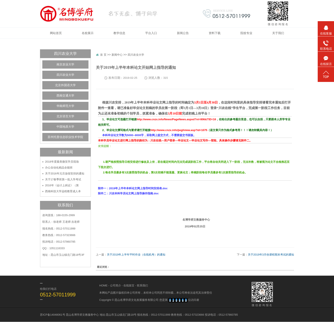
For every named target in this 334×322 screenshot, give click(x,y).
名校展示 (88, 33)
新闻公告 (183, 33)
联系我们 (142, 285)
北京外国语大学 (65, 85)
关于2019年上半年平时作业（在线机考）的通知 (136, 254)
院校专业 (246, 33)
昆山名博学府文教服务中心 (82, 314)
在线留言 (128, 285)
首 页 (103, 54)
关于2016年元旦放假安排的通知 (64, 173)
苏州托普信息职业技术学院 (65, 137)
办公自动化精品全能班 (59, 167)
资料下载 (215, 33)
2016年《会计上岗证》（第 (62, 185)
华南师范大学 (65, 106)
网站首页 (56, 33)
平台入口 (151, 33)
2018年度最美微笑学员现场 (62, 161)
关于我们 (278, 33)
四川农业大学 (65, 74)
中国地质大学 (65, 126)
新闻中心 (117, 54)
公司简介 (115, 285)
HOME (103, 285)
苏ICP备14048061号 (52, 314)
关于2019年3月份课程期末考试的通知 (271, 254)
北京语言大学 (65, 116)
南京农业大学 (65, 64)
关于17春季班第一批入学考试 (63, 179)
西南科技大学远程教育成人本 (63, 191)
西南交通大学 (65, 95)
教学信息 (119, 33)
